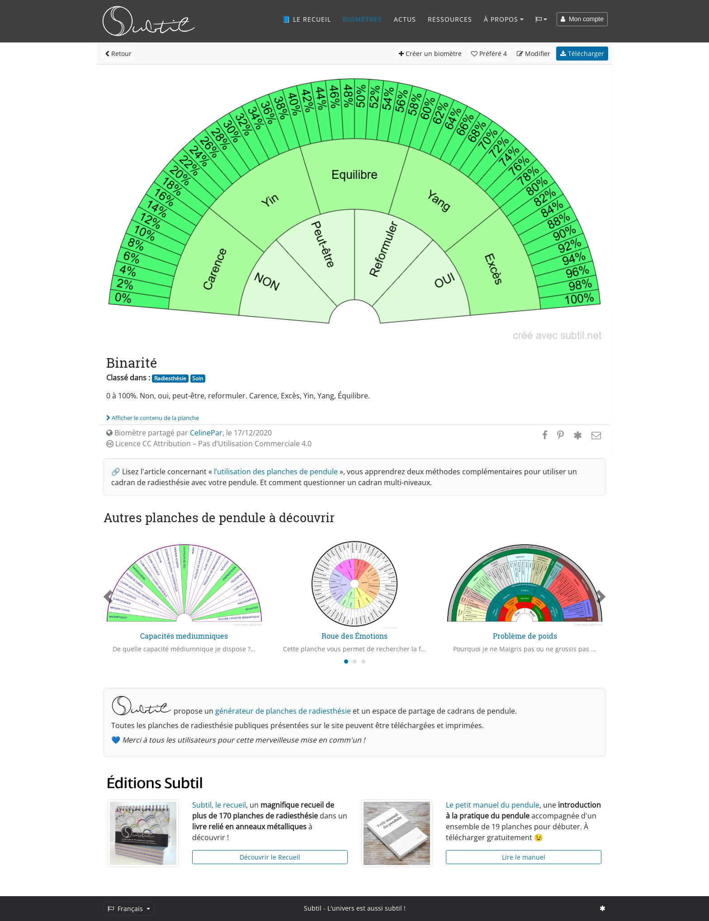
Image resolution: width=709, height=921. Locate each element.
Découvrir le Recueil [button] (270, 857)
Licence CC (209, 444)
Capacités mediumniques (184, 635)
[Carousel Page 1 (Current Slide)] (346, 661)
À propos (501, 19)
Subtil (312, 908)
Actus (405, 19)
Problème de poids (525, 635)
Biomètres (362, 19)
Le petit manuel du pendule (492, 805)
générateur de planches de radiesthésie (283, 711)
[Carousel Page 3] (363, 661)
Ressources (450, 19)
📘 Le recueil (306, 19)
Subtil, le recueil (219, 805)
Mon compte (582, 19)
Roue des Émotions (354, 635)
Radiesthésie (170, 378)
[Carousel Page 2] (355, 661)
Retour (118, 53)
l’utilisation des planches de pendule (276, 472)
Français (126, 908)
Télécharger (582, 53)
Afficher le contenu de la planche (152, 418)
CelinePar (206, 433)
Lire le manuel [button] (523, 857)
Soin (197, 378)
